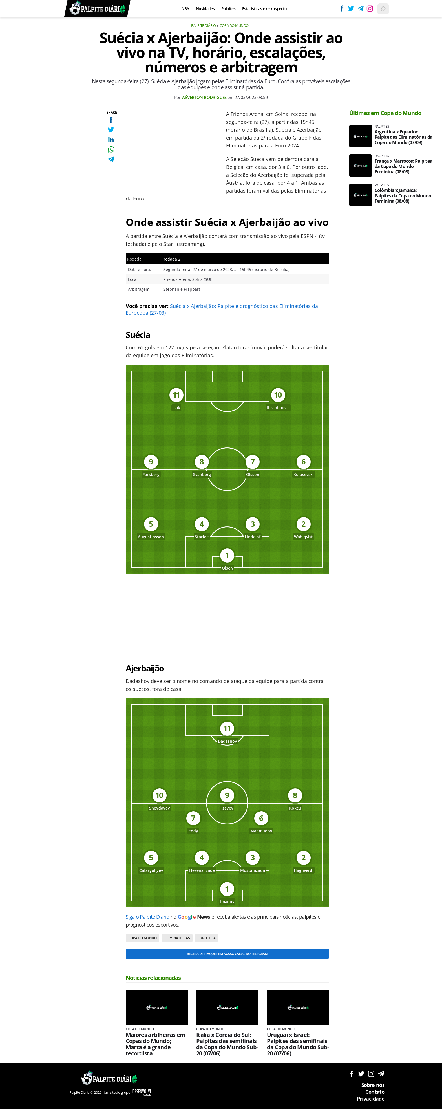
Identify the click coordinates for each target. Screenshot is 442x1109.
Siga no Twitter (361, 1073)
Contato (374, 1091)
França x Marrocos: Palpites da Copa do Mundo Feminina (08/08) (403, 166)
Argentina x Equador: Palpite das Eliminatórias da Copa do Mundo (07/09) (404, 137)
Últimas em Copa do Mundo (385, 113)
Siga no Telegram (380, 1073)
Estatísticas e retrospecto (264, 8)
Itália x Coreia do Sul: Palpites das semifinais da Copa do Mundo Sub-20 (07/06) (227, 1044)
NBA (185, 8)
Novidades (205, 8)
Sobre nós (372, 1085)
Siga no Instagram (371, 1073)
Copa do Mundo (234, 25)
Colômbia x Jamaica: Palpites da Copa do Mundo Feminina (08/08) (403, 196)
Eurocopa (206, 938)
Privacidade (370, 1098)
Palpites (228, 8)
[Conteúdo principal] (221, 554)
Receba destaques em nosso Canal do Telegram (227, 953)
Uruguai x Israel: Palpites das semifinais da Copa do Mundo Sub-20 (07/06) (298, 1044)
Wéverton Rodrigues (204, 97)
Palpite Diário (203, 25)
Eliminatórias (177, 938)
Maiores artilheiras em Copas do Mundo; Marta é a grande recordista (155, 1044)
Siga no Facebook (351, 1073)
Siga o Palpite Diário (147, 916)
